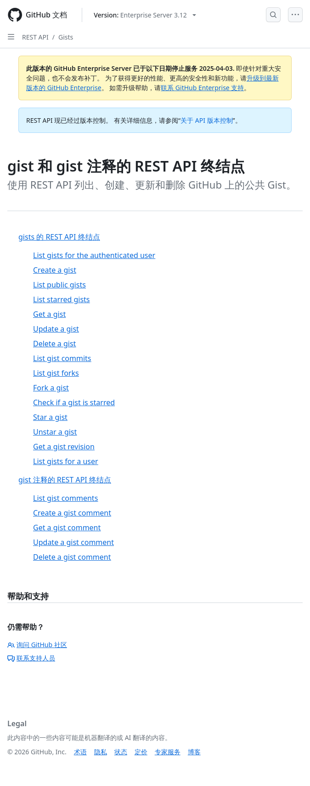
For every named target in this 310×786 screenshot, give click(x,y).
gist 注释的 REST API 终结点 (64, 480)
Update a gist (56, 329)
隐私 (100, 751)
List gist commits (62, 358)
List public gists (59, 285)
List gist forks (56, 373)
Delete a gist (54, 343)
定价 (141, 751)
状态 (120, 751)
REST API (35, 37)
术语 (80, 751)
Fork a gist (51, 388)
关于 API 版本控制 (206, 120)
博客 (194, 751)
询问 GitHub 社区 (37, 644)
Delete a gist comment (72, 557)
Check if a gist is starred (74, 402)
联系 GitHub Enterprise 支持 (202, 87)
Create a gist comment (72, 513)
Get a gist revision (64, 447)
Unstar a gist (55, 432)
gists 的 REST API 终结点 (59, 237)
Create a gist (54, 270)
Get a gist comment (67, 527)
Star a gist (50, 417)
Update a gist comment (73, 542)
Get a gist (49, 314)
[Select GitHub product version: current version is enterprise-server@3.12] (145, 15)
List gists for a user (65, 461)
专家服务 (167, 751)
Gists (65, 37)
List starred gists (61, 299)
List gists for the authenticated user (94, 255)
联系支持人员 (31, 658)
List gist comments (65, 498)
